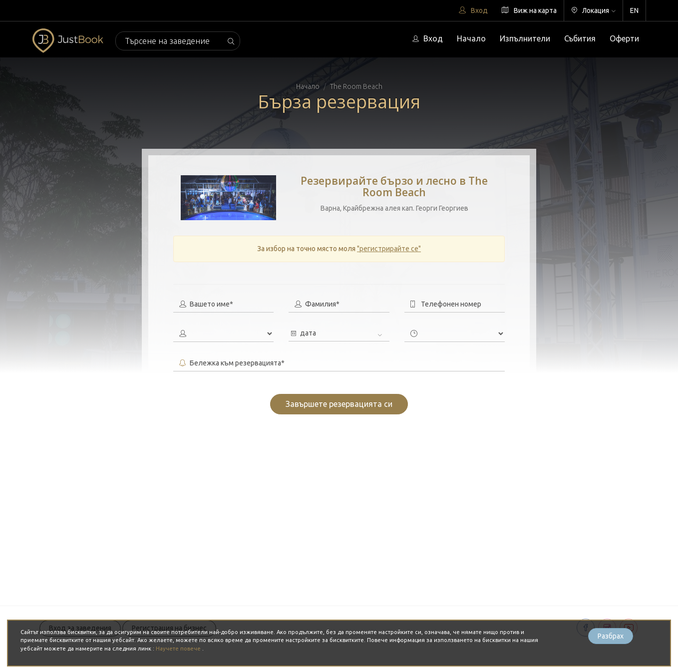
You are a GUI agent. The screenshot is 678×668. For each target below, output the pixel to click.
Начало (471, 38)
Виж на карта (529, 10)
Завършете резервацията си (339, 403)
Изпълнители (525, 38)
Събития (580, 38)
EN (634, 10)
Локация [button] (593, 10)
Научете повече (179, 649)
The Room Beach (356, 86)
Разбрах (611, 636)
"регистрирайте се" (389, 249)
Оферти (624, 38)
